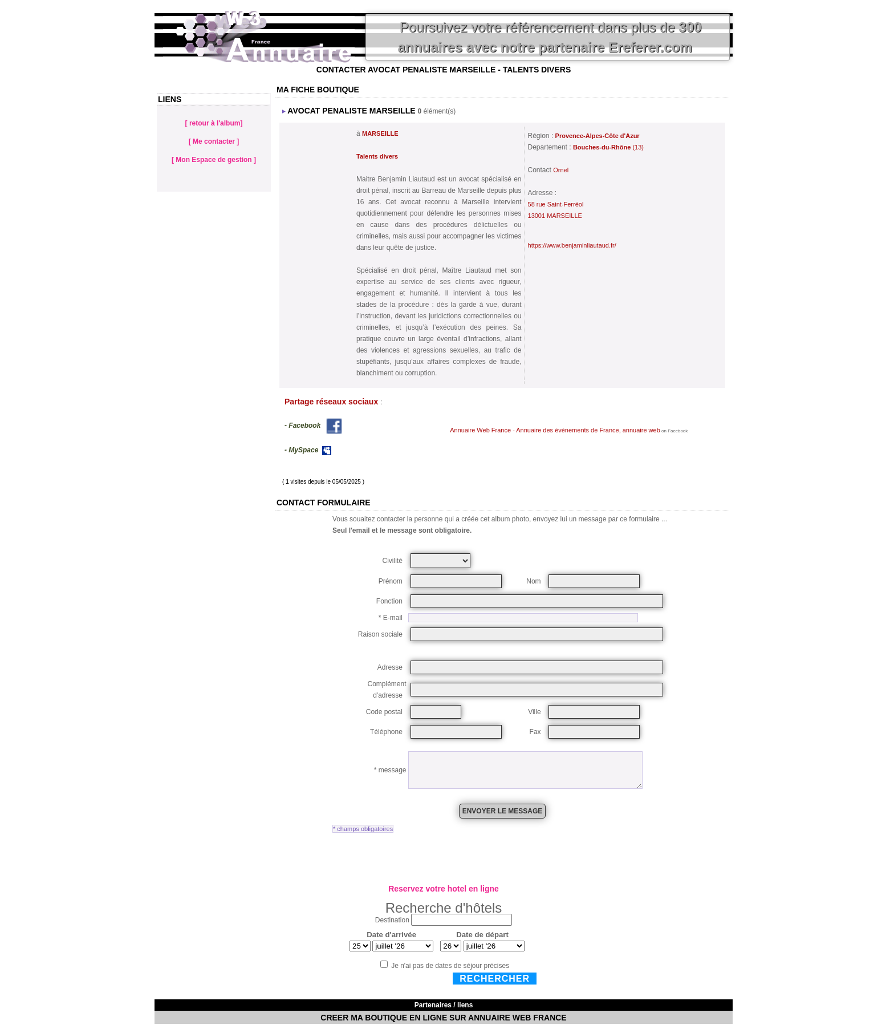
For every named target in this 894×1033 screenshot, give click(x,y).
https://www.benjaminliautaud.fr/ (572, 245)
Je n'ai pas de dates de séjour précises (450, 966)
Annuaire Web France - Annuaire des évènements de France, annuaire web (555, 430)
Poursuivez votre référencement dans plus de (549, 37)
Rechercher (495, 978)
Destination (392, 920)
